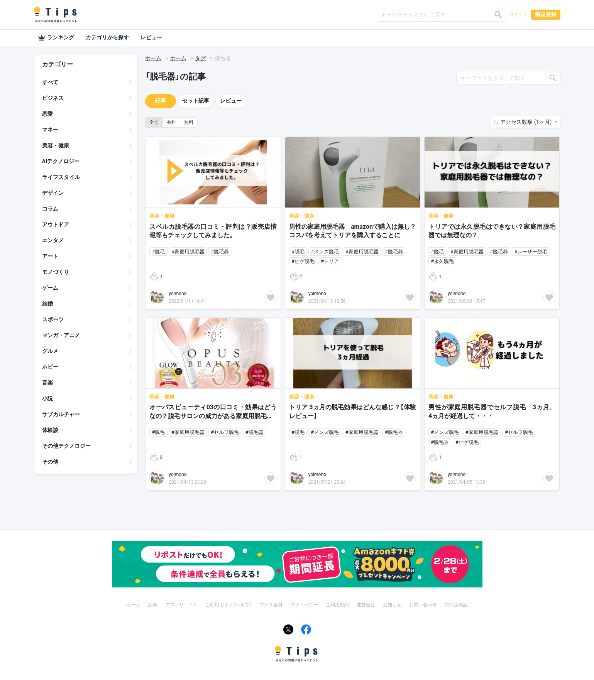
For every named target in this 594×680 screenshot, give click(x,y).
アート (50, 256)
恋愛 (47, 114)
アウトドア (55, 224)
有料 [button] (171, 122)
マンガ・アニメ (61, 335)
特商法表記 (456, 604)
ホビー (50, 367)
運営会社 (366, 604)
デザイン (53, 193)
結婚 (47, 303)
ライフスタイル (61, 177)
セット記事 (195, 101)
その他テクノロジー (66, 446)
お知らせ (392, 604)
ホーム (153, 58)
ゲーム (50, 288)
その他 (50, 462)
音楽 (47, 383)
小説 (47, 398)
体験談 (50, 430)
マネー (50, 130)
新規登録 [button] (546, 14)
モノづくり (55, 272)
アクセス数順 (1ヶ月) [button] (526, 122)
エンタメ (53, 240)
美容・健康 (55, 145)
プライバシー (304, 604)
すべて (50, 82)
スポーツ (53, 319)
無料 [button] (188, 122)
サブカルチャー (61, 414)
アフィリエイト (181, 604)
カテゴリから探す (107, 37)
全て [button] (154, 122)
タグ (200, 58)
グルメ (50, 351)
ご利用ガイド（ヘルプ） (228, 604)
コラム (50, 209)
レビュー (151, 37)
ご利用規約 (337, 604)
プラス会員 (271, 604)
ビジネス (53, 98)
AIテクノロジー (61, 161)
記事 (160, 101)
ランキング (56, 37)
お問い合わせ (423, 604)
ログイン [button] (518, 14)
